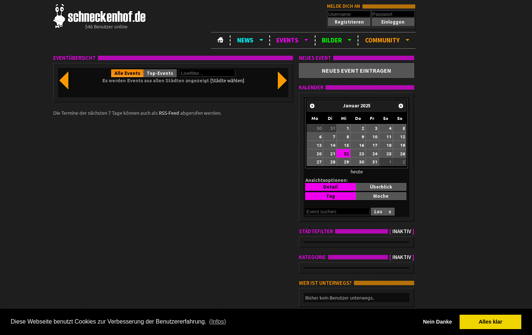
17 (375, 145)
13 (319, 145)
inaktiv (401, 231)
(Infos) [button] (217, 321)
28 (332, 162)
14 (332, 145)
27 (319, 162)
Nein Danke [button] (437, 322)
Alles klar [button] (490, 322)
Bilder (332, 40)
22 (346, 153)
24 (375, 153)
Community (382, 40)
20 (319, 153)
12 (402, 136)
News (245, 40)
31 (332, 128)
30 (319, 128)
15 (346, 145)
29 (346, 162)
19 (402, 145)
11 (389, 136)
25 (389, 153)
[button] (349, 22)
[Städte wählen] (227, 80)
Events (287, 40)
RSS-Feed (169, 113)
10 (375, 136)
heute (357, 171)
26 (402, 153)
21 (332, 153)
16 (361, 145)
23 (361, 153)
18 (389, 145)
